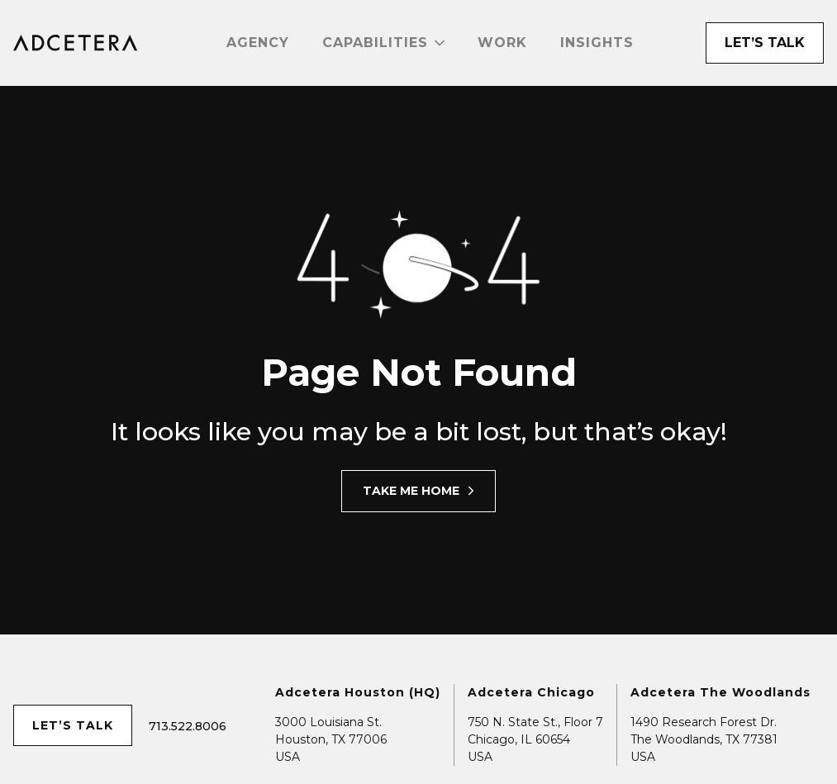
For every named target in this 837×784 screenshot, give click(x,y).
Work (502, 42)
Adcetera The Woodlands (720, 692)
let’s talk (72, 725)
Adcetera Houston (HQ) (357, 692)
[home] (75, 42)
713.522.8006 (187, 726)
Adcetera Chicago (531, 692)
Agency (257, 42)
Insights (597, 42)
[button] (383, 43)
